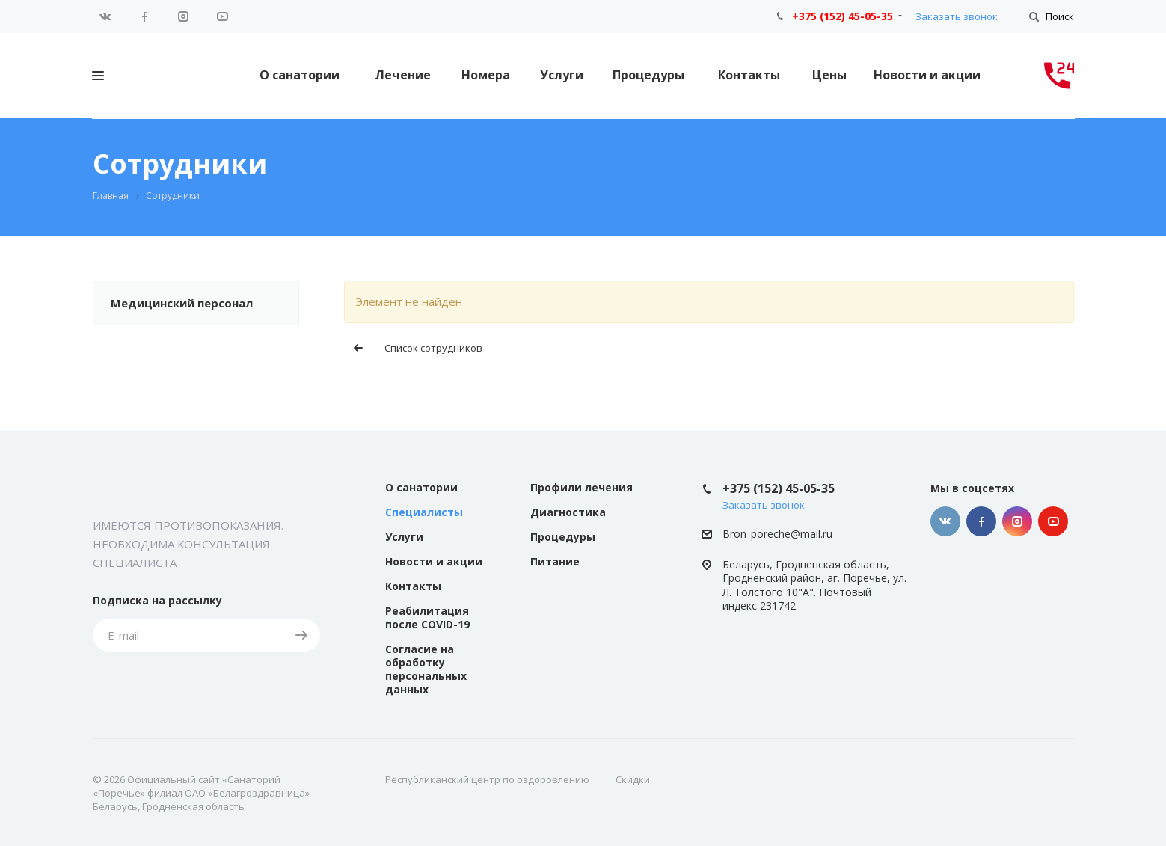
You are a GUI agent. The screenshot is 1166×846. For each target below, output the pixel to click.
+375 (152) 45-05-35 (842, 16)
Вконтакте (105, 16)
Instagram (183, 16)
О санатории (300, 75)
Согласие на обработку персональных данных (426, 669)
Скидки (633, 779)
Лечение (403, 75)
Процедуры (648, 75)
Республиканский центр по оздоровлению (487, 779)
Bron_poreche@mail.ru (777, 534)
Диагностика (568, 512)
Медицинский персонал (182, 302)
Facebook (144, 16)
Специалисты (424, 512)
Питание (555, 561)
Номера (485, 75)
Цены (829, 75)
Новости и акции (927, 75)
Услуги (561, 75)
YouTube (222, 16)
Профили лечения (581, 487)
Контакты (749, 75)
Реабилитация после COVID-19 (427, 617)
